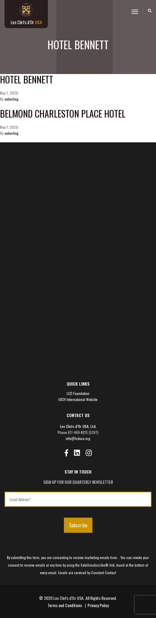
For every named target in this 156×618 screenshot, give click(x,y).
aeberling (11, 99)
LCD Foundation (78, 393)
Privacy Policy (98, 605)
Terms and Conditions (65, 605)
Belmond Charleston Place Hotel (62, 113)
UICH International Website (78, 399)
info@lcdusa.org (78, 438)
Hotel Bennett (26, 79)
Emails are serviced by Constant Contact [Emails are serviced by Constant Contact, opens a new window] (87, 572)
